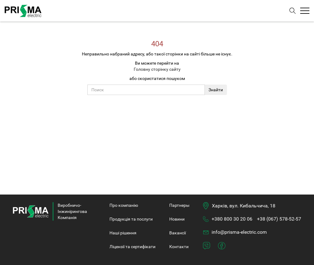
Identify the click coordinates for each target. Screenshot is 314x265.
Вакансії (177, 232)
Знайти (216, 89)
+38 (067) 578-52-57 (279, 219)
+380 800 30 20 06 (232, 219)
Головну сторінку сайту (157, 69)
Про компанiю (123, 205)
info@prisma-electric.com (239, 232)
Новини (177, 219)
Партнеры (179, 205)
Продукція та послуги (131, 219)
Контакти (179, 246)
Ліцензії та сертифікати (132, 246)
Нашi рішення (122, 232)
